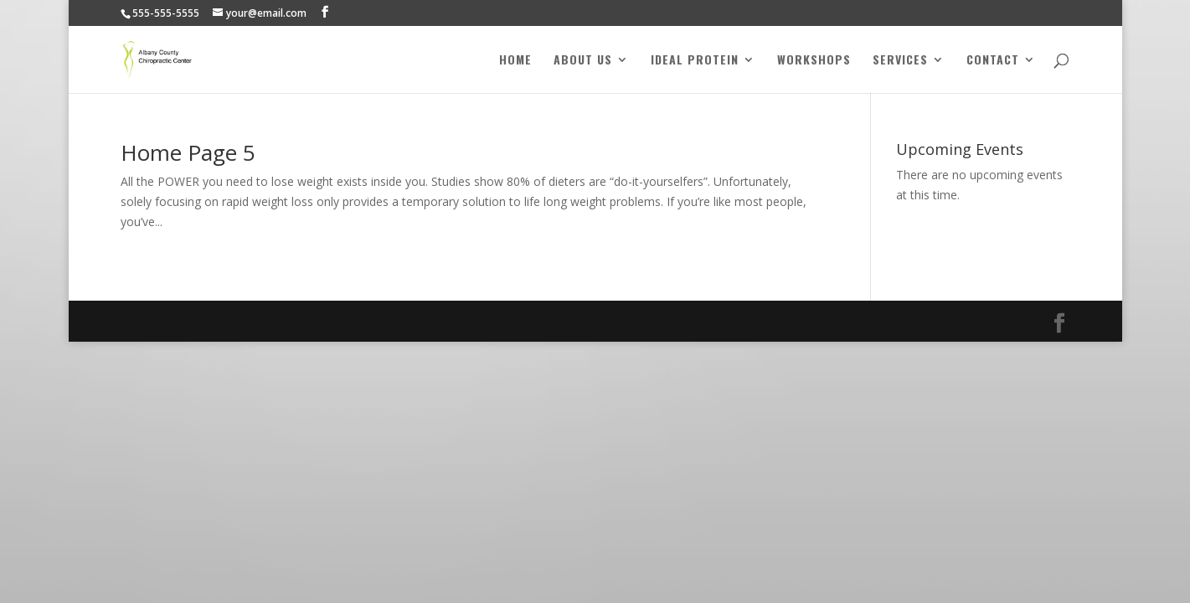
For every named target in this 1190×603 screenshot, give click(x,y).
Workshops (814, 61)
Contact (992, 61)
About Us (583, 61)
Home (515, 61)
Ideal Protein (695, 61)
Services (900, 61)
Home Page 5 (188, 152)
